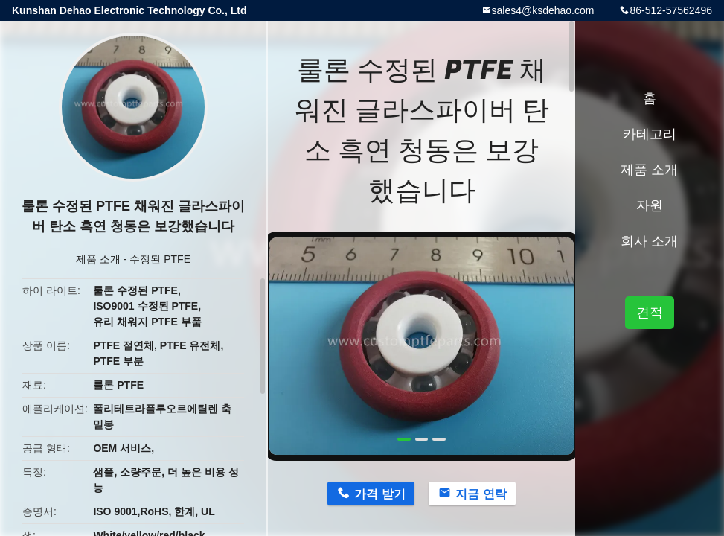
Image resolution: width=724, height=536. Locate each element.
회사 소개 (649, 241)
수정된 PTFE (159, 259)
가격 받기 (379, 494)
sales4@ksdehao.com (543, 10)
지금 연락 (480, 494)
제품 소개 (98, 259)
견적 (649, 312)
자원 (649, 205)
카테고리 (649, 134)
